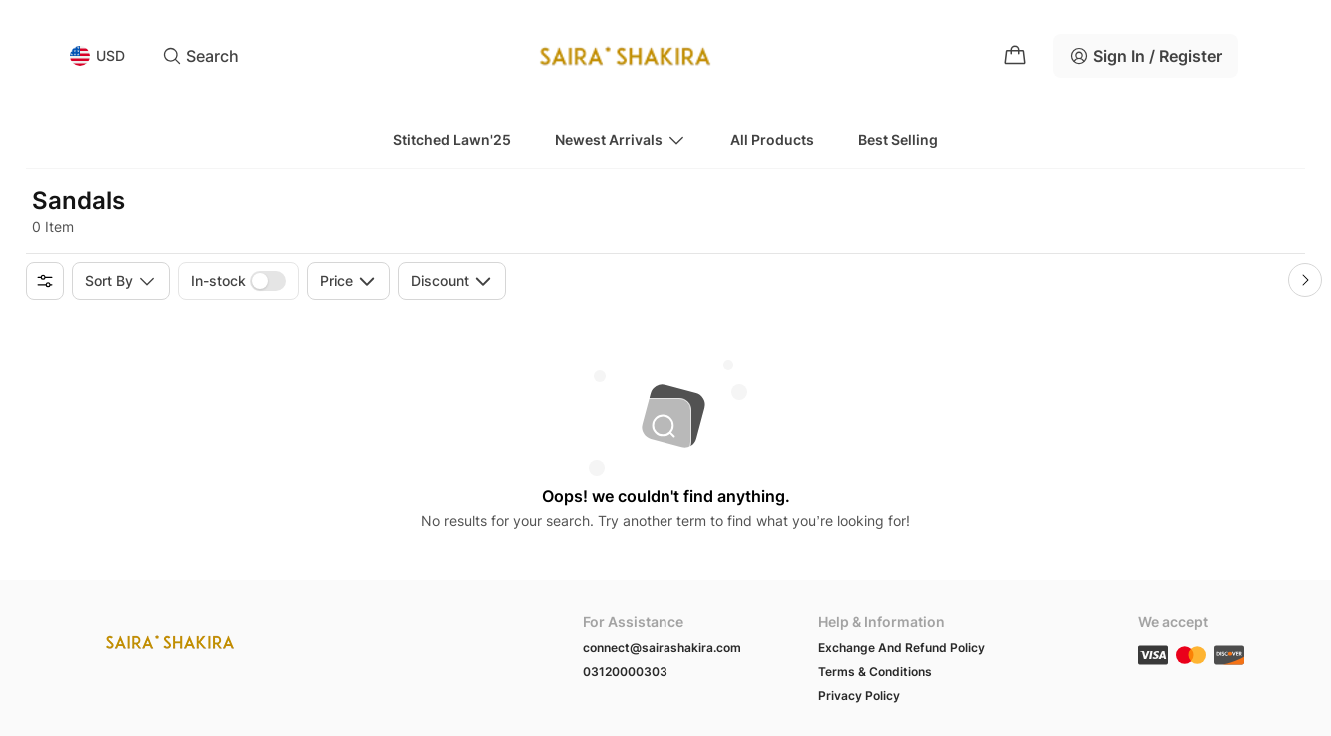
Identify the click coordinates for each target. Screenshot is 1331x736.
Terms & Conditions (875, 671)
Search (200, 56)
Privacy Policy (859, 695)
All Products (772, 139)
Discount (452, 281)
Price (348, 281)
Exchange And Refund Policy (901, 647)
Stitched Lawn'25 (452, 139)
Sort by (121, 281)
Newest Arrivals (620, 140)
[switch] (268, 281)
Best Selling (898, 139)
